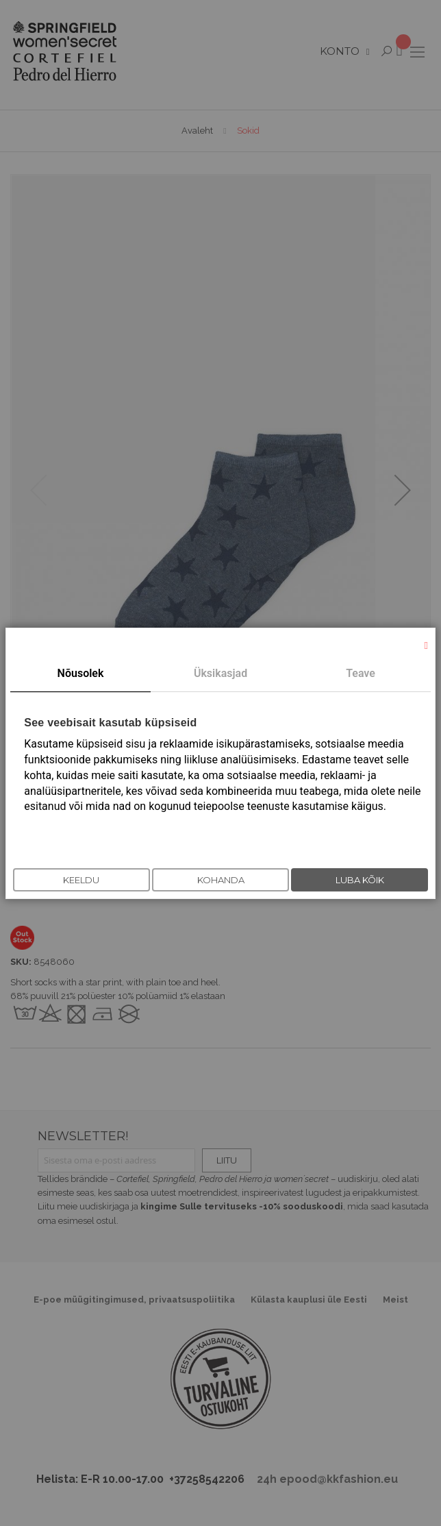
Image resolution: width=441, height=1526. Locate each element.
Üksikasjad (220, 673)
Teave (360, 673)
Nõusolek (81, 673)
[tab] (80, 674)
